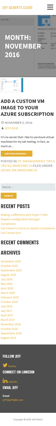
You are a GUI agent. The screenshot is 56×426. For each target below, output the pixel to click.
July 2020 (6, 279)
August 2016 (8, 338)
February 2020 (10, 297)
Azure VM (8, 170)
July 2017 (6, 311)
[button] (51, 7)
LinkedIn (10, 380)
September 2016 (11, 333)
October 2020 (9, 266)
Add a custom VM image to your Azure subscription (27, 107)
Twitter (10, 365)
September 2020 (11, 270)
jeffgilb (11, 128)
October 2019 (9, 302)
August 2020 (8, 275)
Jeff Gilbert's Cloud (17, 7)
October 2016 (9, 329)
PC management (31, 161)
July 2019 (6, 306)
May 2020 (6, 284)
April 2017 (7, 315)
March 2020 (8, 293)
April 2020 (7, 288)
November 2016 (11, 324)
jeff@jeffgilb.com (13, 399)
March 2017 (8, 320)
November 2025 (11, 261)
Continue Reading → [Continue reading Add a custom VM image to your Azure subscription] (16, 153)
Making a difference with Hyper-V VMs (24, 215)
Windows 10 (22, 165)
